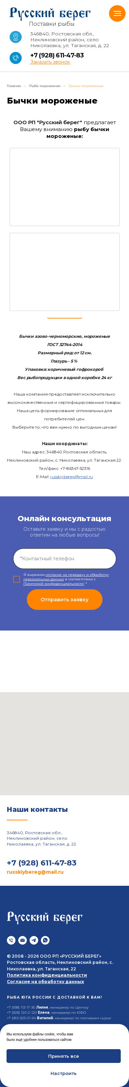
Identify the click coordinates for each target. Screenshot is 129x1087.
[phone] (64, 558)
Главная (14, 86)
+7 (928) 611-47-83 (57, 55)
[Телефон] (11, 940)
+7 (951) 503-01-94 (21, 1018)
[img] (65, 187)
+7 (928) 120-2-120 (22, 1012)
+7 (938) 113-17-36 (21, 1007)
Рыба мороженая (45, 86)
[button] (50, 62)
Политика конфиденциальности (47, 975)
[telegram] (34, 940)
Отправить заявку (64, 599)
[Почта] (22, 940)
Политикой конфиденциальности (53, 583)
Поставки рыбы (52, 24)
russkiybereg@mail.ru (71, 476)
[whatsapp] (45, 940)
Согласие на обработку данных (45, 981)
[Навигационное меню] (117, 13)
